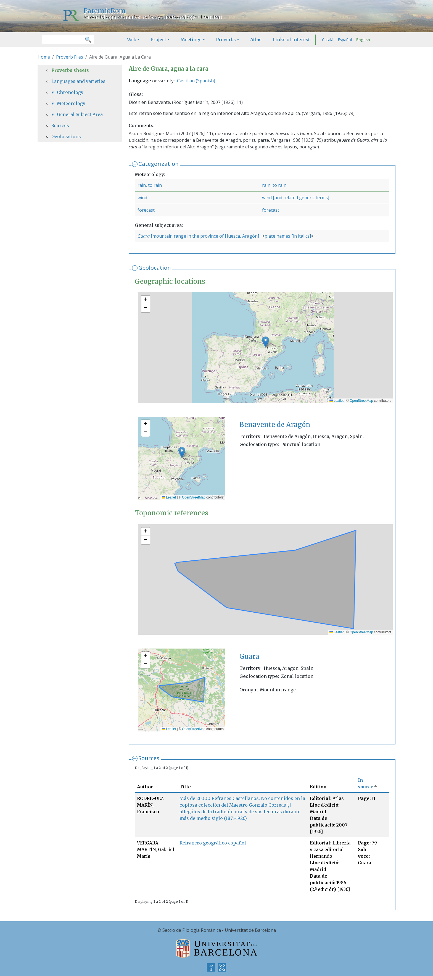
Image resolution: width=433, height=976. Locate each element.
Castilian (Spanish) (196, 81)
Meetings (191, 39)
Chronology (70, 92)
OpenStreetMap (361, 401)
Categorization (158, 163)
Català (327, 39)
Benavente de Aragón (274, 424)
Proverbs (226, 39)
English (363, 39)
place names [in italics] (288, 236)
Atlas (256, 39)
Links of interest (291, 39)
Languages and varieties (78, 81)
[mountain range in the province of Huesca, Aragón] (205, 236)
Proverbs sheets (70, 70)
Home (44, 57)
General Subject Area (80, 114)
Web (131, 39)
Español (345, 39)
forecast (146, 210)
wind (142, 198)
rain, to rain (150, 185)
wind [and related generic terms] (295, 198)
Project (158, 39)
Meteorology (71, 103)
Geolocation (154, 267)
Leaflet (336, 401)
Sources (148, 758)
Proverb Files (69, 57)
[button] (265, 342)
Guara (144, 236)
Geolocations (66, 136)
